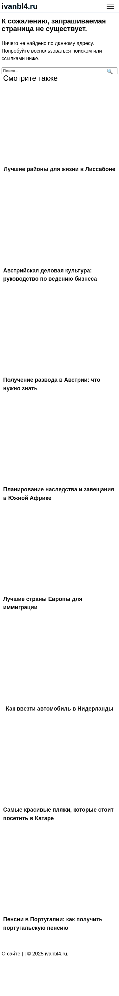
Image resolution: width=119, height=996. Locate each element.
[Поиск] (109, 70)
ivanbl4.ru (19, 6)
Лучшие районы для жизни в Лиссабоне (59, 169)
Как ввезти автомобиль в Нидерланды (59, 708)
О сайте (11, 953)
